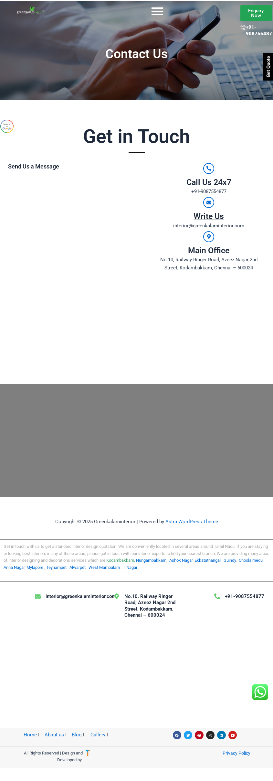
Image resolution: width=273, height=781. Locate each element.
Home (30, 735)
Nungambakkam (151, 560)
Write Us (209, 216)
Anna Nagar (14, 567)
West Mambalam (104, 567)
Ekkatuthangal (207, 560)
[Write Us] (208, 202)
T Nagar (130, 567)
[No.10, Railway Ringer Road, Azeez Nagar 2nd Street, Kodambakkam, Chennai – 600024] (136, 440)
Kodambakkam (120, 560)
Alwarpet (77, 567)
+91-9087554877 (244, 596)
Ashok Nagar (181, 560)
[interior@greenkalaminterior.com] (38, 596)
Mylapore (34, 567)
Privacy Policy (236, 753)
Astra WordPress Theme (191, 522)
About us (53, 735)
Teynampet (56, 567)
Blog (76, 735)
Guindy (230, 560)
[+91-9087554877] (217, 596)
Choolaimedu (251, 560)
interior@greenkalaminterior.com (81, 596)
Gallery (97, 735)
